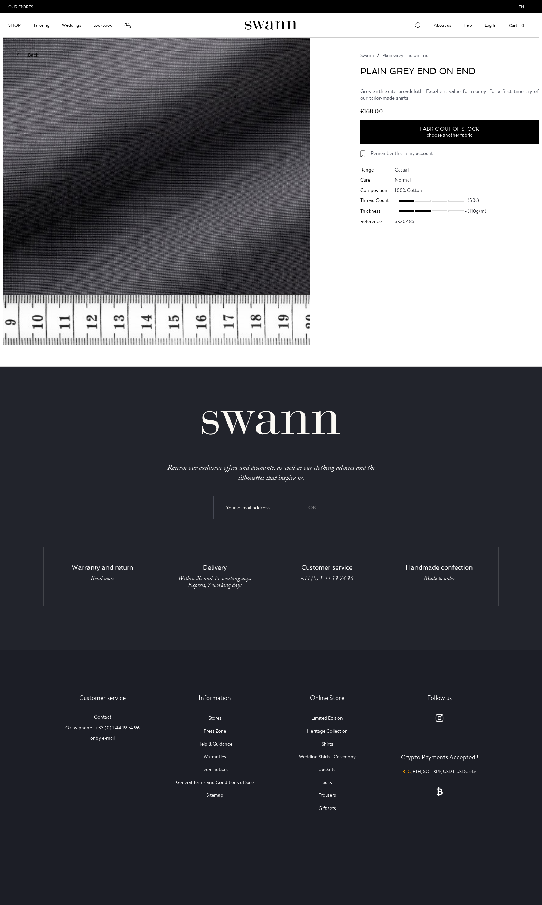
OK (312, 507)
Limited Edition (327, 718)
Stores (215, 718)
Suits (327, 782)
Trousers (327, 795)
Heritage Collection (327, 731)
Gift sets (327, 808)
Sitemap (214, 795)
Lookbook (102, 25)
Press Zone (215, 731)
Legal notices (214, 769)
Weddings (71, 25)
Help (468, 25)
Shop (14, 25)
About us (442, 25)
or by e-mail (102, 738)
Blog (128, 25)
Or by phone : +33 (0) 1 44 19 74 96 (102, 727)
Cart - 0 (516, 25)
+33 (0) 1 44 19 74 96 (326, 578)
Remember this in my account (402, 153)
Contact (102, 717)
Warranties (215, 757)
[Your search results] (418, 25)
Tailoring (41, 25)
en (521, 6)
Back (27, 55)
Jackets (327, 769)
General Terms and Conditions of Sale (215, 782)
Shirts (327, 744)
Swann (367, 55)
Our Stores (20, 6)
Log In (490, 25)
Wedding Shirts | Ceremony (327, 757)
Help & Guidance (214, 744)
